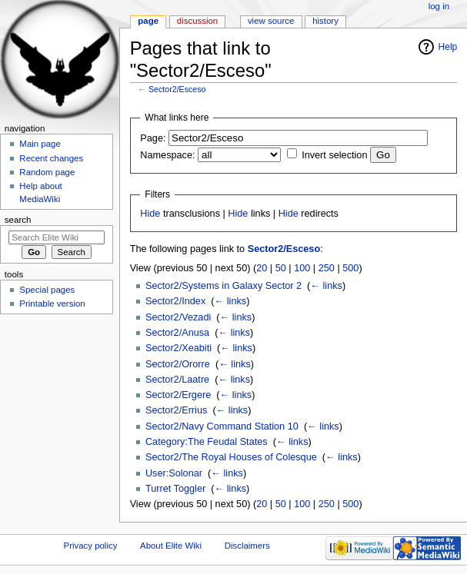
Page (148, 20)
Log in (439, 6)
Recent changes (51, 158)
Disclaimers (247, 545)
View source (271, 20)
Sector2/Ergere (178, 395)
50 (280, 268)
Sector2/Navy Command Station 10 (222, 426)
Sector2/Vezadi (178, 317)
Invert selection (334, 155)
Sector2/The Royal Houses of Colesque (231, 457)
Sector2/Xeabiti (178, 348)
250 (327, 268)
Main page (40, 143)
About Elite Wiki (171, 545)
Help (448, 46)
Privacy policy (91, 545)
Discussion (197, 20)
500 (350, 268)
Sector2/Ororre (177, 364)
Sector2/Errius (176, 410)
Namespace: (167, 155)
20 (261, 268)
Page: (152, 138)
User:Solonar (173, 473)
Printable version (52, 303)
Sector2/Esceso (177, 89)
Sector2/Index (175, 301)
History (325, 20)
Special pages (47, 289)
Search (18, 219)
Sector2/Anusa (177, 332)
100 (302, 268)
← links (326, 285)
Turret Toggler (175, 488)
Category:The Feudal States (206, 441)
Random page (47, 172)
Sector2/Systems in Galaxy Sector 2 (223, 285)
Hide (150, 213)
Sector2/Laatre (177, 379)
